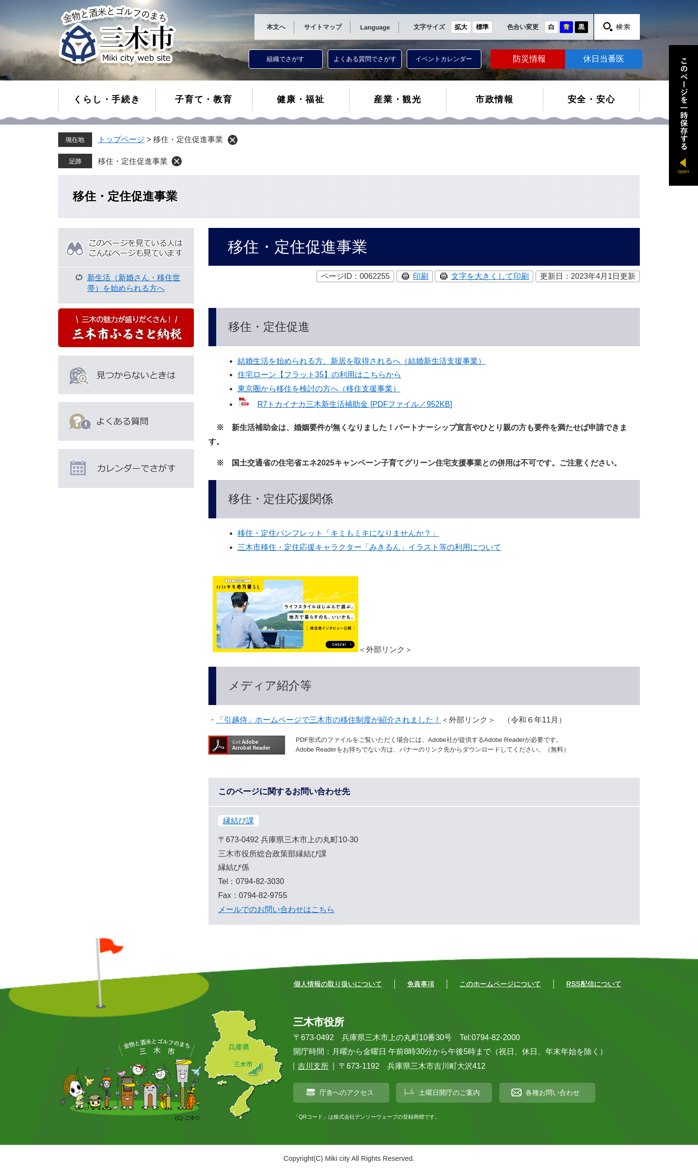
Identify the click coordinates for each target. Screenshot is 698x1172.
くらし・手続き (107, 99)
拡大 (461, 27)
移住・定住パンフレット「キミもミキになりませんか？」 (338, 533)
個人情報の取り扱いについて (338, 984)
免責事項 (420, 984)
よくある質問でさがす (365, 59)
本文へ (276, 27)
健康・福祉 (301, 99)
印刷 (420, 276)
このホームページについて (500, 984)
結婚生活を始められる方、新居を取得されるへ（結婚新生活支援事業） (362, 361)
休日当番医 (603, 59)
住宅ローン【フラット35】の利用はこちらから (319, 374)
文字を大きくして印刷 (490, 276)
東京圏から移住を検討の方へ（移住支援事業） (319, 389)
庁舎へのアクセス (346, 1092)
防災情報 (529, 59)
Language (375, 27)
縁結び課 (238, 821)
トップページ (121, 139)
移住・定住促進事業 (133, 161)
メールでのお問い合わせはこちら (276, 909)
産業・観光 (398, 99)
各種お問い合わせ (552, 1092)
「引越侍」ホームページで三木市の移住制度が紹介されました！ (328, 720)
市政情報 (495, 99)
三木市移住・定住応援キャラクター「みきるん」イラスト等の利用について (369, 547)
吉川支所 (313, 1066)
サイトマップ (323, 27)
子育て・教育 (204, 99)
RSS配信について (593, 984)
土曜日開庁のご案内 (449, 1092)
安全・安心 (592, 99)
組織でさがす (285, 59)
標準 (482, 27)
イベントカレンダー (443, 59)
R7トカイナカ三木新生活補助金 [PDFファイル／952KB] (354, 404)
